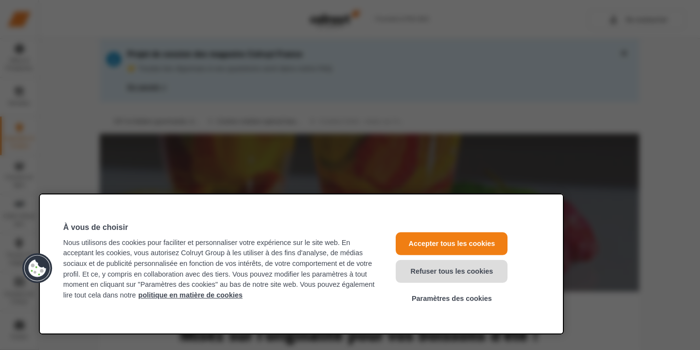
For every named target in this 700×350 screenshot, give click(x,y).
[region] (301, 263)
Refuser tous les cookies (452, 271)
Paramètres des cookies (452, 298)
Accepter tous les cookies (452, 243)
